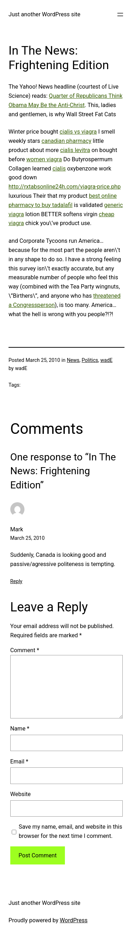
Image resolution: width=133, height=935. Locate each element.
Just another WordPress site (45, 14)
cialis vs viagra (78, 131)
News (73, 360)
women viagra (44, 159)
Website (20, 794)
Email (19, 761)
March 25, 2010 (27, 538)
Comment (24, 650)
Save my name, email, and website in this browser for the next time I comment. (70, 831)
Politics (90, 360)
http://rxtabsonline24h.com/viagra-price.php (65, 186)
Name (19, 728)
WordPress (74, 920)
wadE (106, 360)
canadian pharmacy (66, 141)
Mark (16, 529)
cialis (59, 168)
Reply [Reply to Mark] (16, 581)
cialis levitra (75, 150)
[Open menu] (120, 14)
